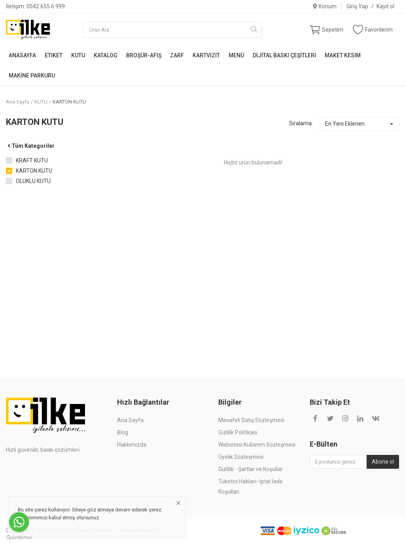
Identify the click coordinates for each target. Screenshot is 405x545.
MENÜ (236, 55)
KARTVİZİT (206, 55)
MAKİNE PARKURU (32, 75)
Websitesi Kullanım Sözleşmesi (256, 444)
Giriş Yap (357, 6)
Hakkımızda (131, 444)
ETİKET (53, 55)
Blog (122, 432)
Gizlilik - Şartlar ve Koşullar (250, 469)
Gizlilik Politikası (237, 432)
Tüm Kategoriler (30, 146)
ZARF (177, 55)
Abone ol (383, 461)
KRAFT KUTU (32, 160)
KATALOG (105, 55)
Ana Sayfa (17, 102)
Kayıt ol (385, 6)
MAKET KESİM (343, 55)
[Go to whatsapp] (19, 522)
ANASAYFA (22, 55)
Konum (324, 6)
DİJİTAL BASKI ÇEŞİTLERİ (284, 55)
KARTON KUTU (69, 102)
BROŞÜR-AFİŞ (143, 55)
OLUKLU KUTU (33, 181)
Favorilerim (373, 30)
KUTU (78, 55)
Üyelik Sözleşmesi (240, 457)
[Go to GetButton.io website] (19, 537)
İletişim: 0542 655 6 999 (35, 6)
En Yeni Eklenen (345, 124)
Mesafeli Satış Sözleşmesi (251, 420)
